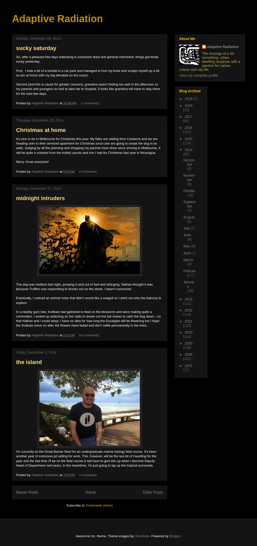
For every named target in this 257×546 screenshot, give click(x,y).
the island (29, 362)
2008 (188, 354)
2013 (188, 299)
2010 (188, 332)
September (189, 204)
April (187, 253)
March (188, 260)
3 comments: (90, 103)
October (189, 193)
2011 (188, 321)
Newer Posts (27, 492)
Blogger (174, 536)
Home (90, 492)
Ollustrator (142, 536)
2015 (188, 139)
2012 (188, 310)
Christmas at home (41, 130)
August (189, 217)
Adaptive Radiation (57, 18)
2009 (188, 343)
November (189, 177)
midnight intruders (40, 198)
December (189, 162)
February (189, 273)
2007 (188, 366)
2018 (188, 106)
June (187, 235)
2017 (188, 117)
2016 (188, 128)
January (188, 284)
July (187, 228)
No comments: (90, 335)
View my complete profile (198, 75)
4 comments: (88, 171)
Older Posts (153, 492)
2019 (189, 99)
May (187, 246)
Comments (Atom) (99, 505)
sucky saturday (36, 48)
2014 (188, 150)
